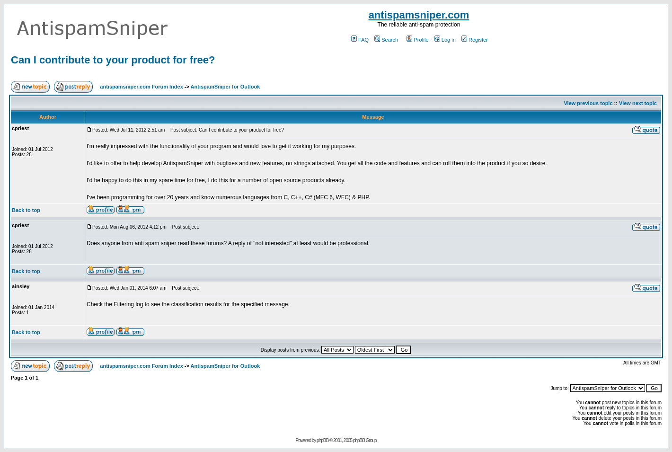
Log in (445, 40)
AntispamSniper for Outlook (225, 86)
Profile (417, 40)
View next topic (638, 103)
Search (386, 40)
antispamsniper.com (419, 15)
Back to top (26, 210)
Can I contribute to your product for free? (113, 60)
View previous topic (588, 103)
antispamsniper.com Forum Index (141, 86)
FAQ (360, 40)
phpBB (322, 440)
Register (474, 40)
